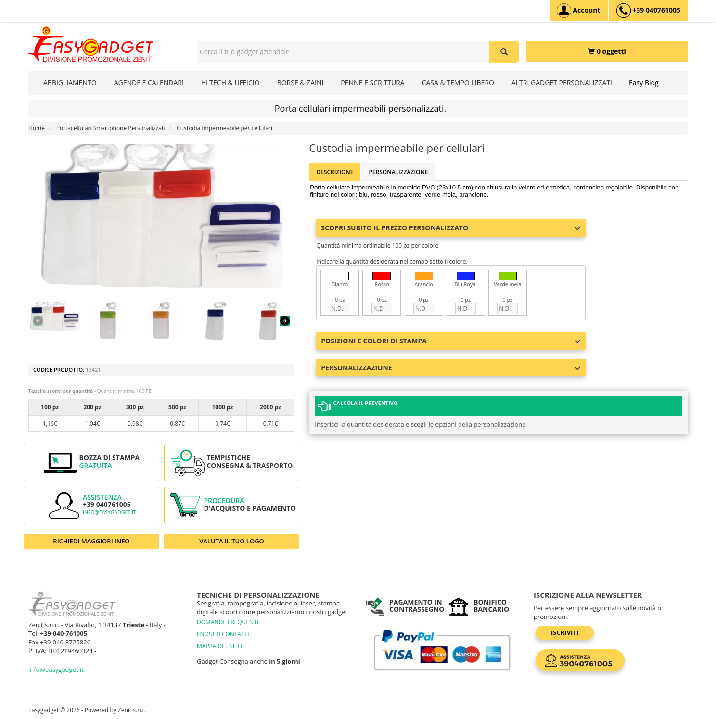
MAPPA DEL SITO (219, 646)
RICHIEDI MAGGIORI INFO (91, 541)
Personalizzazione (398, 172)
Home (36, 128)
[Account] (579, 10)
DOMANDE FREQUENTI (227, 622)
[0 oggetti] (607, 51)
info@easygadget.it (109, 512)
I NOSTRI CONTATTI (223, 634)
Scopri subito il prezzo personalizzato (451, 227)
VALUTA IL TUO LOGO (231, 541)
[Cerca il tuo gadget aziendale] (504, 52)
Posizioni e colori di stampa (451, 340)
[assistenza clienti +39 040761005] (648, 10)
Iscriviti (564, 632)
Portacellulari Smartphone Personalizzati (111, 128)
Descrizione (334, 172)
